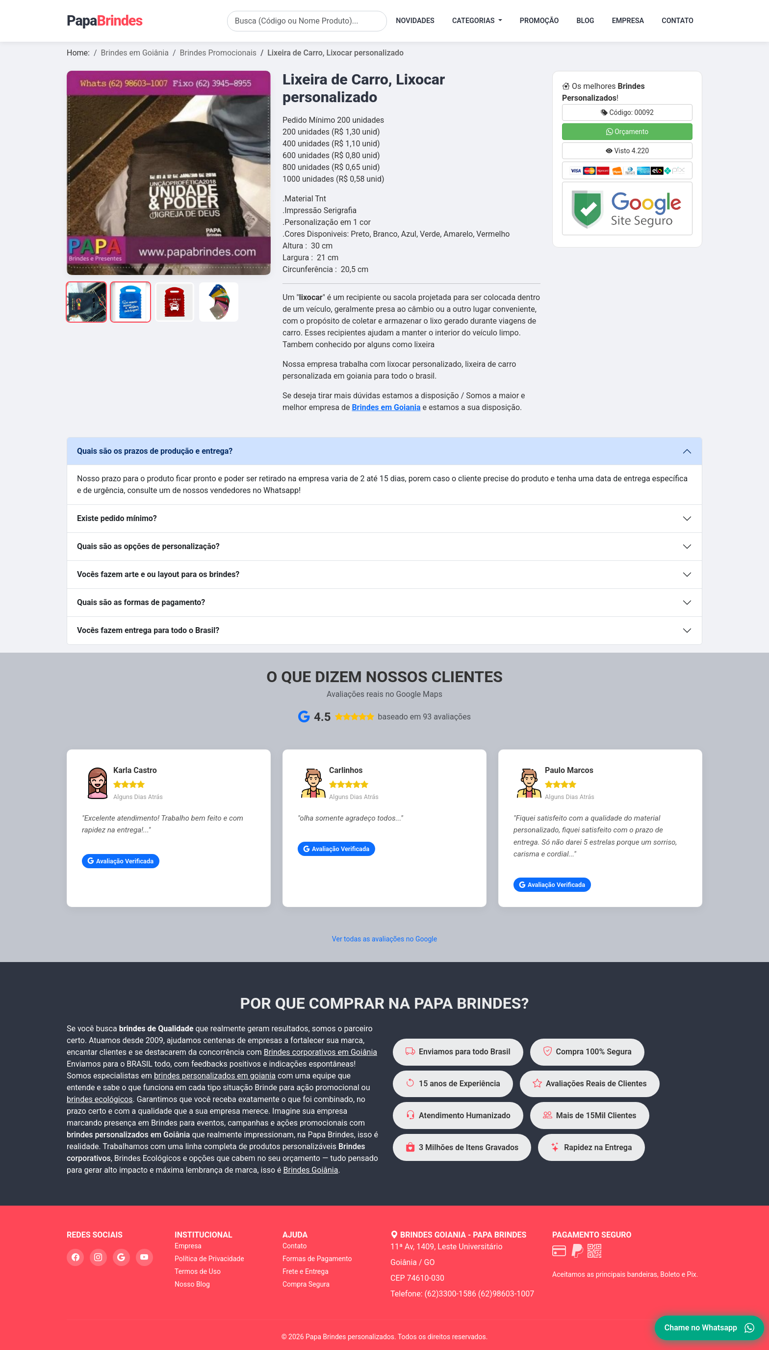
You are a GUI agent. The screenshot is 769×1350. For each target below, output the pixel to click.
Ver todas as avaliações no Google (384, 939)
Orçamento (627, 132)
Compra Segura (306, 1284)
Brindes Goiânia (310, 1170)
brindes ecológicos (100, 1099)
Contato (677, 21)
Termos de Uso (198, 1271)
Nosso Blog (192, 1284)
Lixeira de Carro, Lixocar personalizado (335, 52)
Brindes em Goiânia (135, 52)
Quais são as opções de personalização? (148, 546)
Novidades (415, 21)
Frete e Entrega (305, 1271)
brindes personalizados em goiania (215, 1075)
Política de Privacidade (209, 1259)
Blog (585, 21)
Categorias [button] (474, 21)
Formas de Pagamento (317, 1259)
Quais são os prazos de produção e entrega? (154, 451)
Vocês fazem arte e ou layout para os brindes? (158, 574)
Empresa (628, 21)
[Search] (307, 21)
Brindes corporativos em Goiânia (320, 1052)
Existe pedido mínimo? (117, 518)
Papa (104, 20)
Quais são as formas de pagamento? (141, 602)
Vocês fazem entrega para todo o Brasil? (148, 630)
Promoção (539, 21)
